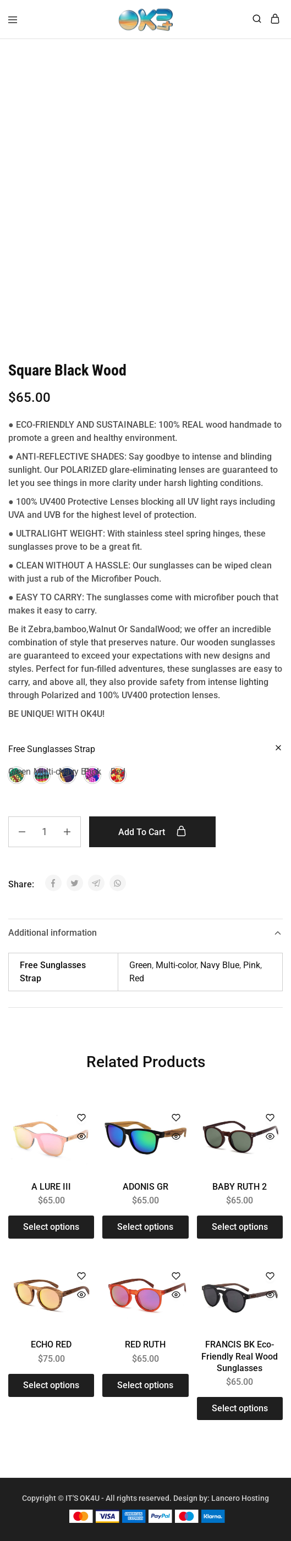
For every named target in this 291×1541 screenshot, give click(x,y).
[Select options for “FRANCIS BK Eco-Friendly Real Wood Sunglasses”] (240, 1408)
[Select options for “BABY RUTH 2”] (240, 1227)
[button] (16, 775)
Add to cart (155, 832)
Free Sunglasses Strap (51, 749)
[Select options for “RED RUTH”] (145, 1385)
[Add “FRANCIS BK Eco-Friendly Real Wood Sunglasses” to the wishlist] (270, 1277)
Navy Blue (219, 965)
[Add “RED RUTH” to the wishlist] (176, 1277)
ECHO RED (51, 1344)
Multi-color (176, 965)
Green (140, 965)
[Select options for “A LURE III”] (51, 1227)
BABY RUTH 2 (239, 1186)
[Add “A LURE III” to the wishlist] (81, 1118)
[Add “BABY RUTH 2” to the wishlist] (270, 1118)
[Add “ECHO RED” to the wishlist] (81, 1277)
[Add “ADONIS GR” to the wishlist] (176, 1118)
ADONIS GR (145, 1186)
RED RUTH (145, 1344)
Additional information (145, 932)
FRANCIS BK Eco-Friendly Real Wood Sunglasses (239, 1356)
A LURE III (51, 1186)
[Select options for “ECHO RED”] (51, 1385)
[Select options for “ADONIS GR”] (145, 1227)
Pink (251, 965)
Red (136, 978)
